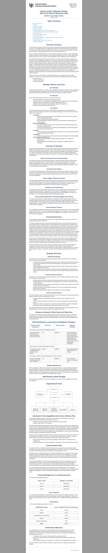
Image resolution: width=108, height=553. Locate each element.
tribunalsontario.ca (75, 550)
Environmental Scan (37, 27)
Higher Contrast (73, 5)
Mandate (35, 24)
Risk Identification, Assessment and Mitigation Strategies (45, 31)
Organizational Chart (37, 36)
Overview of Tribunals (38, 26)
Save (74, 4)
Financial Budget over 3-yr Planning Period (42, 40)
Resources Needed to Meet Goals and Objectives (44, 30)
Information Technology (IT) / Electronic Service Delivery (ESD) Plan (48, 37)
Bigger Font (73, 7)
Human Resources (37, 33)
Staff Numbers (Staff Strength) (39, 34)
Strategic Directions (37, 29)
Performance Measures (38, 41)
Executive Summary (37, 23)
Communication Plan (37, 38)
